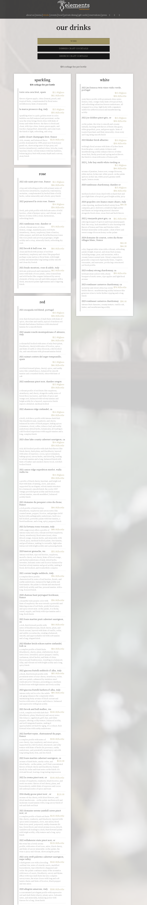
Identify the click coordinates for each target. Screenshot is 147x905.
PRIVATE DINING (70, 15)
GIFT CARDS (83, 15)
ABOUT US (30, 15)
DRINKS (46, 15)
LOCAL (60, 15)
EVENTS (54, 15)
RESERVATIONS (94, 15)
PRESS (104, 15)
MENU (39, 15)
